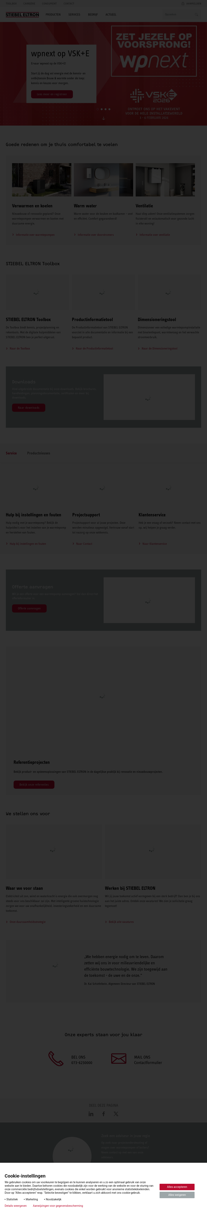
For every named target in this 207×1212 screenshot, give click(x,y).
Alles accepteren (177, 1186)
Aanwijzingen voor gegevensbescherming (58, 1205)
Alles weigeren (177, 1194)
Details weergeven (16, 1205)
